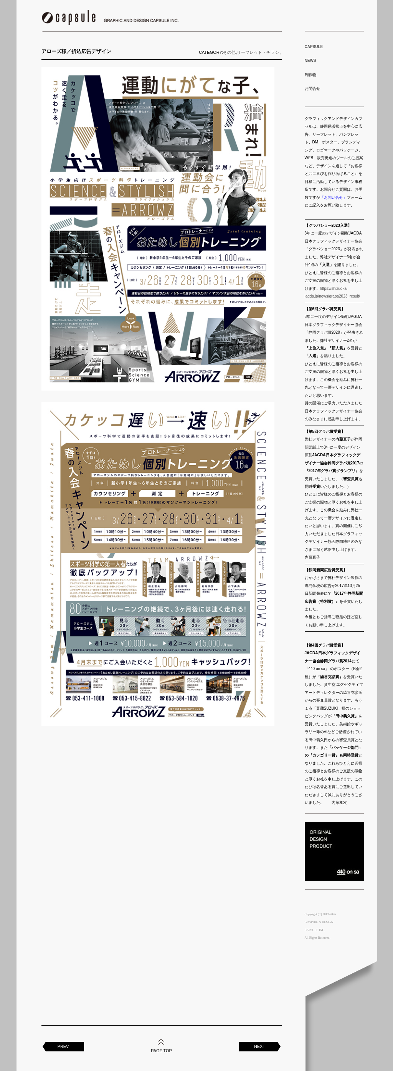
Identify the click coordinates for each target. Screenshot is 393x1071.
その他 (229, 52)
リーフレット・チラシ (258, 52)
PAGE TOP (161, 1050)
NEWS (310, 60)
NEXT (259, 1046)
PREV (63, 1046)
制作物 (310, 75)
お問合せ (312, 88)
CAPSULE (314, 47)
